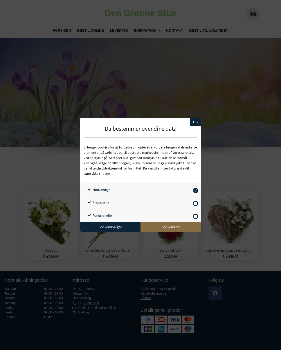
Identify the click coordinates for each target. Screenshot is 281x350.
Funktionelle (102, 215)
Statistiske (101, 202)
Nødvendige (101, 189)
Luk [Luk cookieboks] (195, 122)
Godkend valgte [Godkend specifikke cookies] (110, 227)
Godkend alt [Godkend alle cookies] (171, 227)
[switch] (194, 189)
